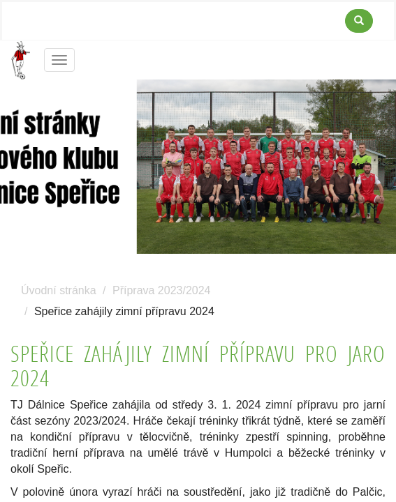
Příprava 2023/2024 (161, 290)
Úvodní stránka (58, 290)
